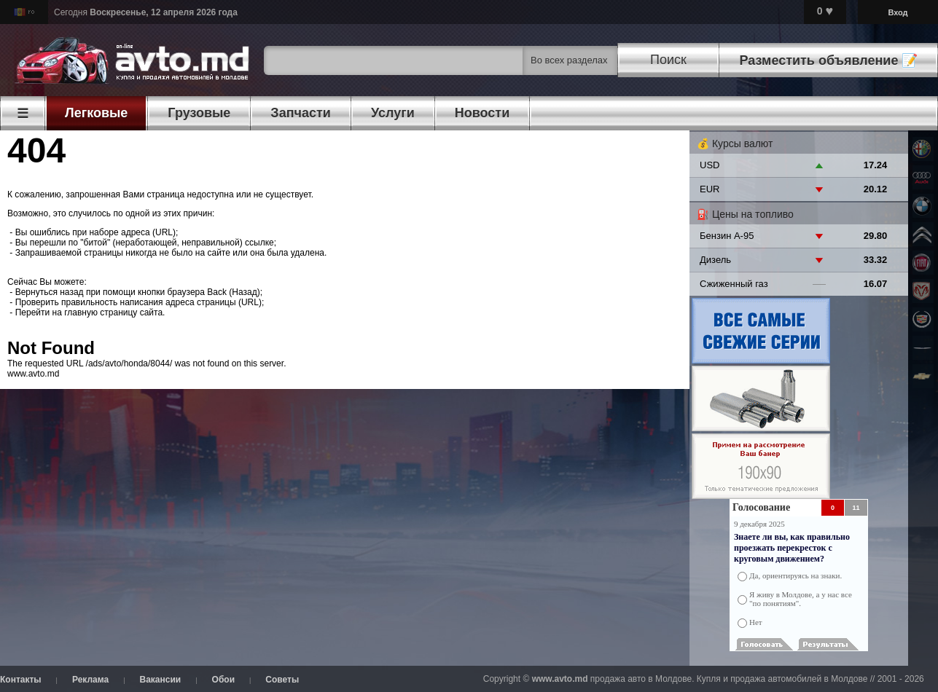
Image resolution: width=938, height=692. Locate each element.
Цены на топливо (753, 214)
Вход (897, 12)
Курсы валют (742, 143)
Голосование (761, 507)
